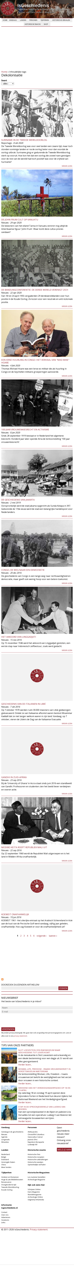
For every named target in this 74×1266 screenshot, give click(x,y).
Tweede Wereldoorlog (10, 1187)
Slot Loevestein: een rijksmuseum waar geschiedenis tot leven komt (39, 1051)
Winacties (5, 1142)
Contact (4, 1212)
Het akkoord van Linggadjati (18, 636)
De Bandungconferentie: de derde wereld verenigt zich (34, 289)
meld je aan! (64, 1149)
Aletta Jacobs (33, 1132)
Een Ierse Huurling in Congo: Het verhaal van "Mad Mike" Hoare (35, 361)
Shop (46, 24)
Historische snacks (33, 24)
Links (3, 1222)
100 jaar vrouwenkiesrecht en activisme (25, 429)
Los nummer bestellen (36, 1177)
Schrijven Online (34, 1189)
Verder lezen (67, 166)
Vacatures (5, 1220)
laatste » (53, 935)
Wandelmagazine (34, 1194)
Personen (33, 20)
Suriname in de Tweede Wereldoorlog (24, 139)
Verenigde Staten (8, 1162)
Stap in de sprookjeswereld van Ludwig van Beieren (41, 1107)
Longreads (5, 1139)
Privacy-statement (39, 1229)
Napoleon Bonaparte (36, 1142)
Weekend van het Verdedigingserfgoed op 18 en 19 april (44, 1089)
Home (5, 20)
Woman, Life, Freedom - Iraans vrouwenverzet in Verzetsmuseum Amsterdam (44, 1070)
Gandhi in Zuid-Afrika (14, 777)
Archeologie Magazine (36, 1179)
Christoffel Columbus (36, 1134)
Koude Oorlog (6, 1190)
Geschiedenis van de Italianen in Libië (23, 703)
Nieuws (4, 1134)
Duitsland (5, 1159)
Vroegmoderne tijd (8, 1184)
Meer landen (6, 1167)
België (3, 1157)
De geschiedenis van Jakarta (18, 499)
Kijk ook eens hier (36, 1185)
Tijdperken (45, 20)
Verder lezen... (25, 1064)
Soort (4, 80)
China (3, 1164)
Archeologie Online (35, 1197)
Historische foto (34, 1154)
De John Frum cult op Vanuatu (19, 219)
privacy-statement (20, 1036)
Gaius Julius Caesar (35, 1137)
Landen (23, 20)
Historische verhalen (61, 20)
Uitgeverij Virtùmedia (36, 1199)
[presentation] (21, 1019)
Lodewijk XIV (32, 1144)
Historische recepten (36, 1157)
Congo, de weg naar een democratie (23, 569)
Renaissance (6, 1182)
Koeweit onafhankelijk (15, 914)
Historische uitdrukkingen (38, 1159)
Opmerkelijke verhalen (37, 1164)
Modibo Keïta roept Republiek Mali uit (24, 847)
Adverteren (5, 1217)
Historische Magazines (39, 1172)
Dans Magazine (34, 1192)
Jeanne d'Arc (33, 1139)
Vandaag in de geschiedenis (12, 1132)
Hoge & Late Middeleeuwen (12, 1179)
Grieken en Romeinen (10, 1177)
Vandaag (13, 20)
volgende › (42, 935)
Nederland (5, 1154)
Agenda (4, 1137)
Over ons (4, 1215)
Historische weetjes (35, 1162)
